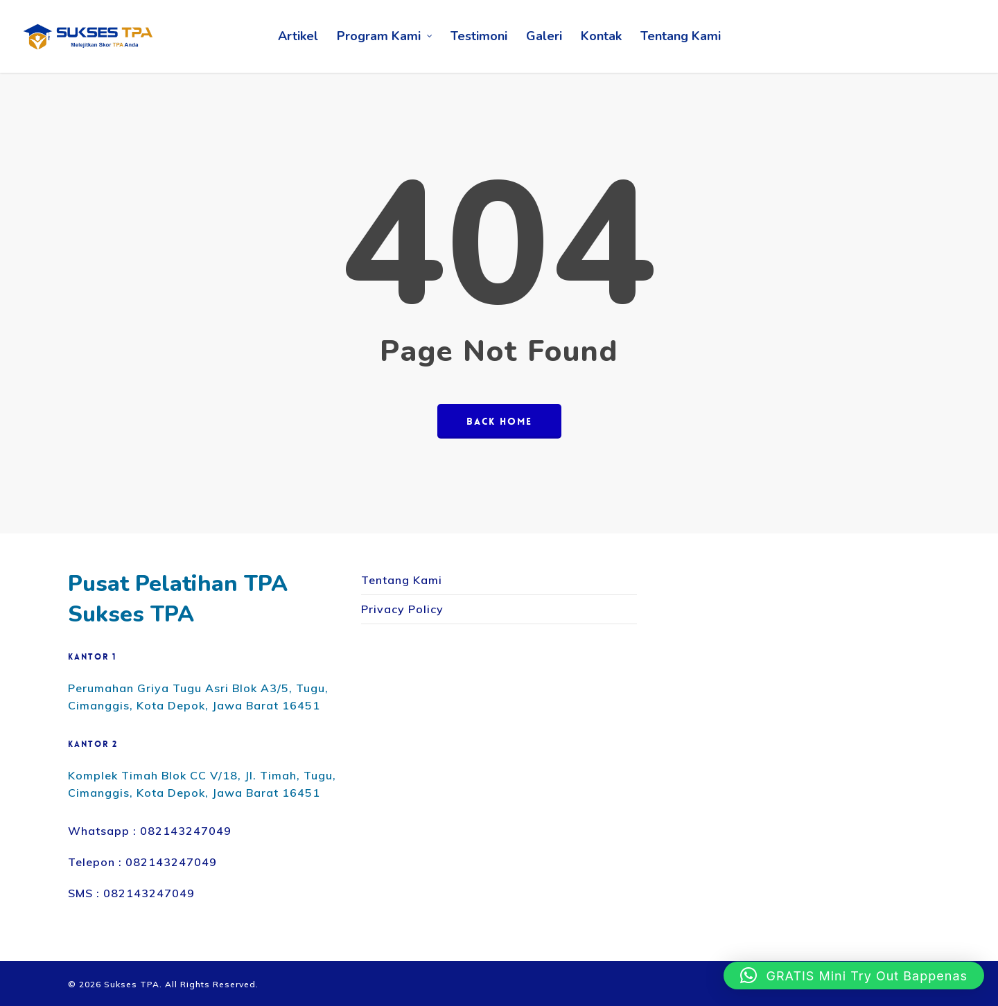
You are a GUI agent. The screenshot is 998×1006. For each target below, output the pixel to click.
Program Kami (385, 36)
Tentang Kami (680, 36)
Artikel (298, 36)
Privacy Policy (402, 609)
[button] (854, 975)
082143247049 (185, 831)
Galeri (544, 36)
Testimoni (478, 36)
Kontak (601, 36)
